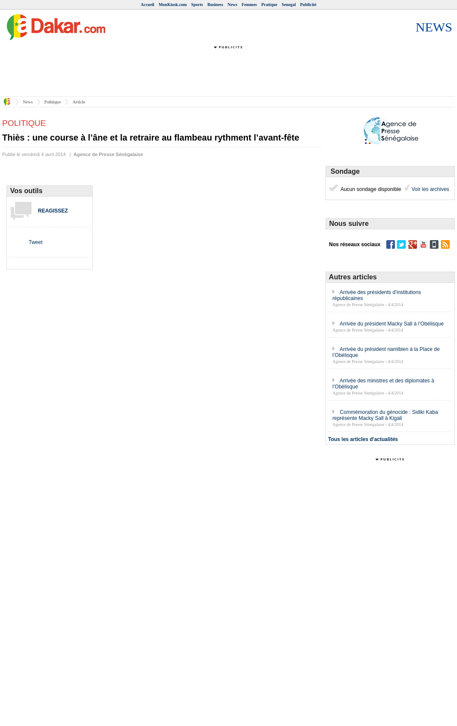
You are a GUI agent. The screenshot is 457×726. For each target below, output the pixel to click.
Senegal (289, 4)
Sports (197, 4)
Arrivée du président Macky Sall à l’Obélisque (392, 324)
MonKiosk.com (173, 4)
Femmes (249, 4)
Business (215, 4)
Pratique (269, 4)
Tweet (35, 242)
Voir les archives (429, 189)
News (233, 4)
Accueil (147, 4)
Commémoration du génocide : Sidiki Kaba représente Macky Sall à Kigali (385, 415)
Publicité (308, 4)
